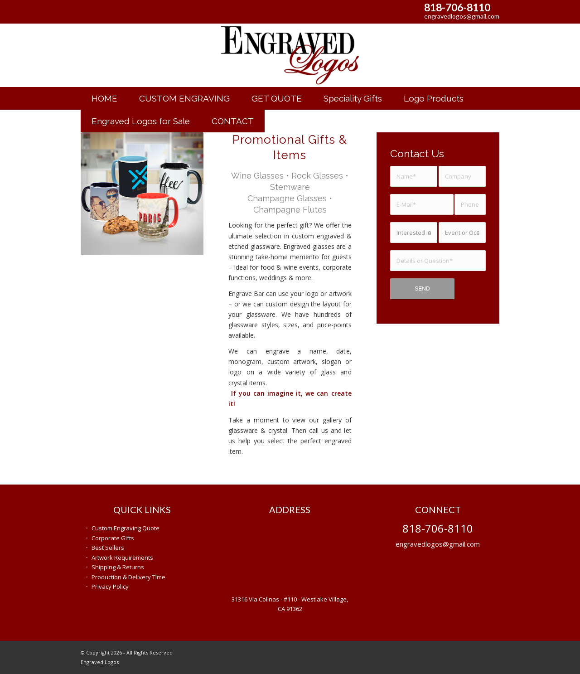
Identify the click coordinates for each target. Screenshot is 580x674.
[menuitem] (104, 98)
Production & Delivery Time (128, 577)
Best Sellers (108, 547)
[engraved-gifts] (290, 55)
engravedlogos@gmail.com (461, 16)
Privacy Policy (110, 586)
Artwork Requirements (122, 557)
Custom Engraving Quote (126, 528)
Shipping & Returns (118, 567)
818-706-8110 (457, 7)
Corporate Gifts (113, 538)
